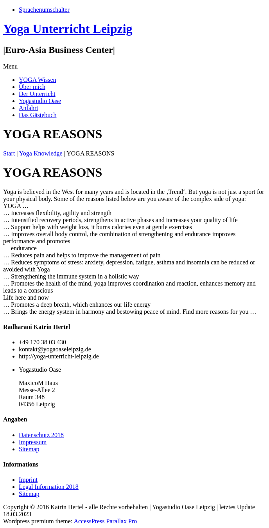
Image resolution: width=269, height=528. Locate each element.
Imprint (28, 479)
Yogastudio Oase (40, 101)
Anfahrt (28, 108)
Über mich (32, 86)
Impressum (33, 442)
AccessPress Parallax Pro (105, 521)
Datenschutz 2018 (41, 435)
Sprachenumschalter (44, 9)
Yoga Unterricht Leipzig (68, 29)
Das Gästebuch (37, 115)
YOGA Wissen (37, 79)
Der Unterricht (37, 93)
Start (9, 153)
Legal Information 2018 (49, 486)
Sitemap (29, 449)
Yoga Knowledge (41, 153)
